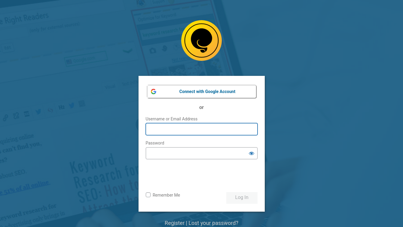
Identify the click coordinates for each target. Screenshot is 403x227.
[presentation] (191, 176)
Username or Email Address (172, 119)
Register (175, 223)
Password (155, 143)
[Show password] (252, 153)
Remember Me (166, 195)
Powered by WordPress (201, 45)
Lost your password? (213, 223)
